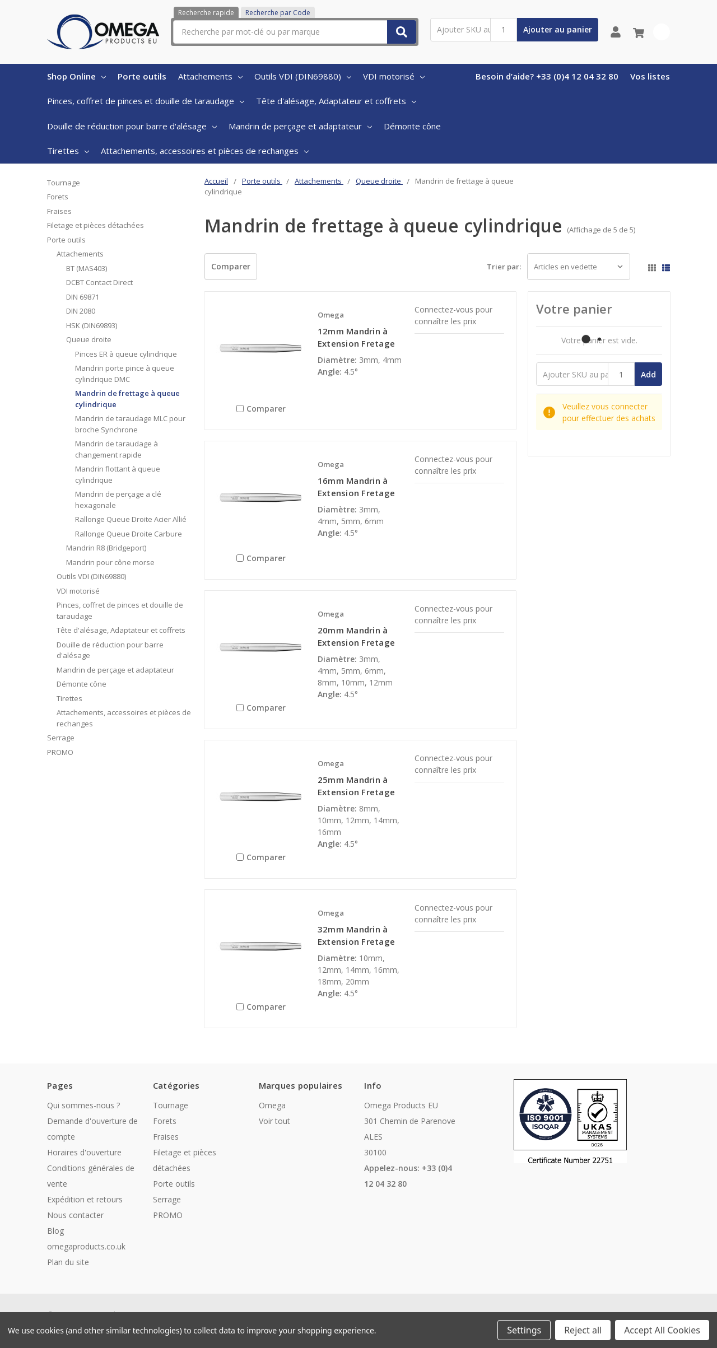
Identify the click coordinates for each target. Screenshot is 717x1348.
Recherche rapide (206, 12)
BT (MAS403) (86, 268)
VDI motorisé (394, 76)
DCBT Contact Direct (99, 282)
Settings (524, 1330)
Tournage (63, 183)
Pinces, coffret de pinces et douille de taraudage (145, 100)
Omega (272, 1105)
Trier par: (504, 267)
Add (648, 374)
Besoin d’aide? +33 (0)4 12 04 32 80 (547, 76)
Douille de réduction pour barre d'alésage (132, 126)
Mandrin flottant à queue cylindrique (117, 474)
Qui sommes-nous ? (83, 1105)
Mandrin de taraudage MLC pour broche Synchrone (130, 424)
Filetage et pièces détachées (95, 225)
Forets (57, 197)
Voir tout (274, 1121)
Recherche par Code (277, 12)
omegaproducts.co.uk (86, 1246)
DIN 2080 (80, 311)
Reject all (583, 1330)
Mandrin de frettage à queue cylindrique (127, 398)
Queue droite (88, 339)
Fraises (59, 211)
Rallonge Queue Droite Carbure (128, 534)
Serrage (61, 738)
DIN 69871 (82, 297)
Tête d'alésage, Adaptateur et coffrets (336, 100)
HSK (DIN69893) (91, 325)
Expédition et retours (85, 1199)
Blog (55, 1230)
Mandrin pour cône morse (110, 562)
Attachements (210, 76)
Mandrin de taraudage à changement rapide (116, 449)
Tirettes (68, 150)
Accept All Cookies (662, 1330)
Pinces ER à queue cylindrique (126, 354)
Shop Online (76, 76)
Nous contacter (75, 1215)
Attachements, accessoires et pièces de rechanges (205, 150)
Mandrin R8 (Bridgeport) (106, 548)
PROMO (60, 752)
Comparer (230, 266)
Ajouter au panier (557, 29)
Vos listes (650, 76)
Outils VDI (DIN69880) (302, 76)
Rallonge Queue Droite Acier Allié (131, 519)
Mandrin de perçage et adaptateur (300, 126)
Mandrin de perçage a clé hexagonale (118, 499)
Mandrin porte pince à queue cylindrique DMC (124, 373)
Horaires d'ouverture (84, 1152)
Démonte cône (412, 126)
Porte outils (142, 76)
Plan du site (68, 1262)
